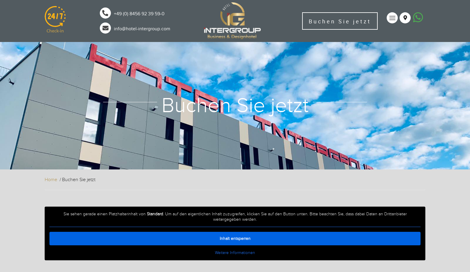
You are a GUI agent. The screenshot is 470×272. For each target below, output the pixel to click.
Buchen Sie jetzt (340, 21)
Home (51, 180)
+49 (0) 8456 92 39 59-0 (139, 14)
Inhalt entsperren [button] (235, 238)
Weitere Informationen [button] (235, 252)
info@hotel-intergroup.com (142, 29)
